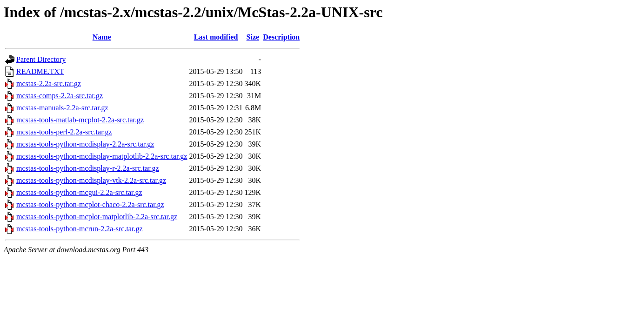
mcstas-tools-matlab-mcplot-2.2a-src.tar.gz (80, 120)
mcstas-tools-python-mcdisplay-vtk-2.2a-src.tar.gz (91, 180)
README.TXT (40, 71)
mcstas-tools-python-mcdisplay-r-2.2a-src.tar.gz (87, 168)
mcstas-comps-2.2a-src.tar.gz (59, 96)
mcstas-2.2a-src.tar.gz (48, 83)
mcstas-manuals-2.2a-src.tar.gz (62, 108)
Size (253, 37)
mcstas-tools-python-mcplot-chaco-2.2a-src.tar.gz (90, 204)
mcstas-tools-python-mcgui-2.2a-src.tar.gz (79, 192)
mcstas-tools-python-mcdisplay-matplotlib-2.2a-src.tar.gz (101, 156)
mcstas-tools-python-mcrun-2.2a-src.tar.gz (79, 229)
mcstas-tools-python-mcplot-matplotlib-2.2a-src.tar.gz (96, 217)
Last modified (216, 37)
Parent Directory (41, 59)
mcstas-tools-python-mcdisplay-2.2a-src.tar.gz (85, 144)
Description (281, 37)
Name (102, 37)
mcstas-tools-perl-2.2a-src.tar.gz (64, 132)
